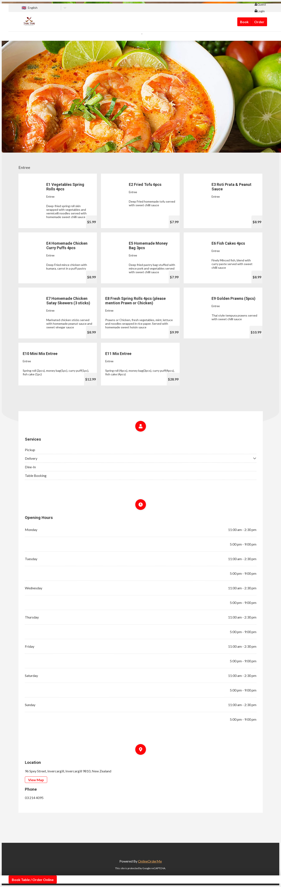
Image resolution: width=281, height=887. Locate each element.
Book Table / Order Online (33, 880)
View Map (36, 780)
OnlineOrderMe (150, 861)
